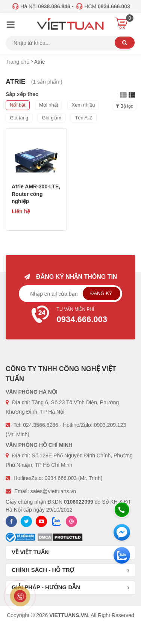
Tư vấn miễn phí (70, 316)
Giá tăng (19, 118)
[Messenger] (122, 532)
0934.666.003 (60, 478)
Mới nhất (48, 105)
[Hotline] (122, 509)
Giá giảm (51, 118)
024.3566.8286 (40, 425)
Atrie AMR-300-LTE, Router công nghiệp (36, 193)
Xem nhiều (83, 105)
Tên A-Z (83, 118)
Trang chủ (18, 62)
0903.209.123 (110, 425)
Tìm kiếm (124, 42)
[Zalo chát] (122, 555)
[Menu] (10, 25)
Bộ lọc (124, 106)
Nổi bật (18, 105)
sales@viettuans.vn (53, 491)
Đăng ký (101, 293)
